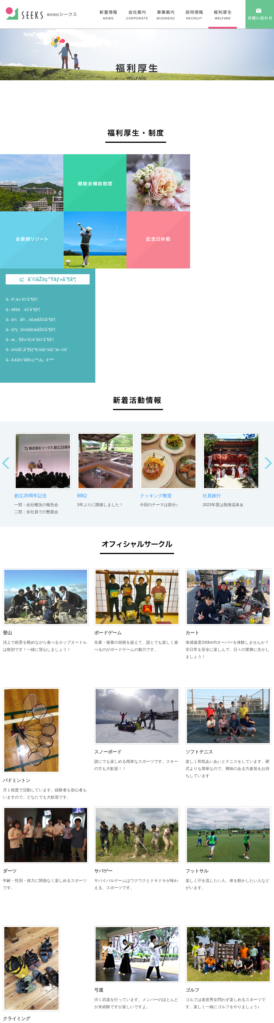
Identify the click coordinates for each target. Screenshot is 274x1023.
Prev (5, 463)
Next (268, 463)
